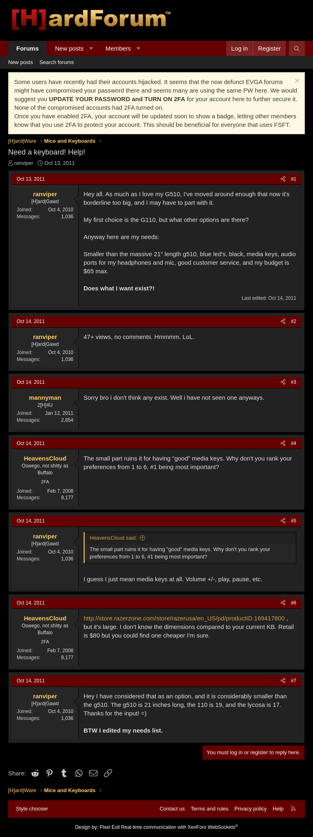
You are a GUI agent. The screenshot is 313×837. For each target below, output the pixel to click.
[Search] (297, 48)
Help (278, 809)
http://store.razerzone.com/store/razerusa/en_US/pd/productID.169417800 (184, 618)
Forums (27, 48)
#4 (293, 443)
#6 (293, 603)
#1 (293, 179)
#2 (293, 321)
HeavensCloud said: (113, 538)
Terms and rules (209, 809)
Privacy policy (250, 809)
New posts (69, 48)
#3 (293, 382)
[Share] (283, 179)
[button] (91, 48)
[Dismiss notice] (296, 82)
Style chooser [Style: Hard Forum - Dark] (32, 809)
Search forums (57, 62)
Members (118, 48)
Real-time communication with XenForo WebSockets (179, 827)
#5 (293, 521)
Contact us (172, 809)
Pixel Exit (109, 827)
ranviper (23, 163)
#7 (293, 681)
